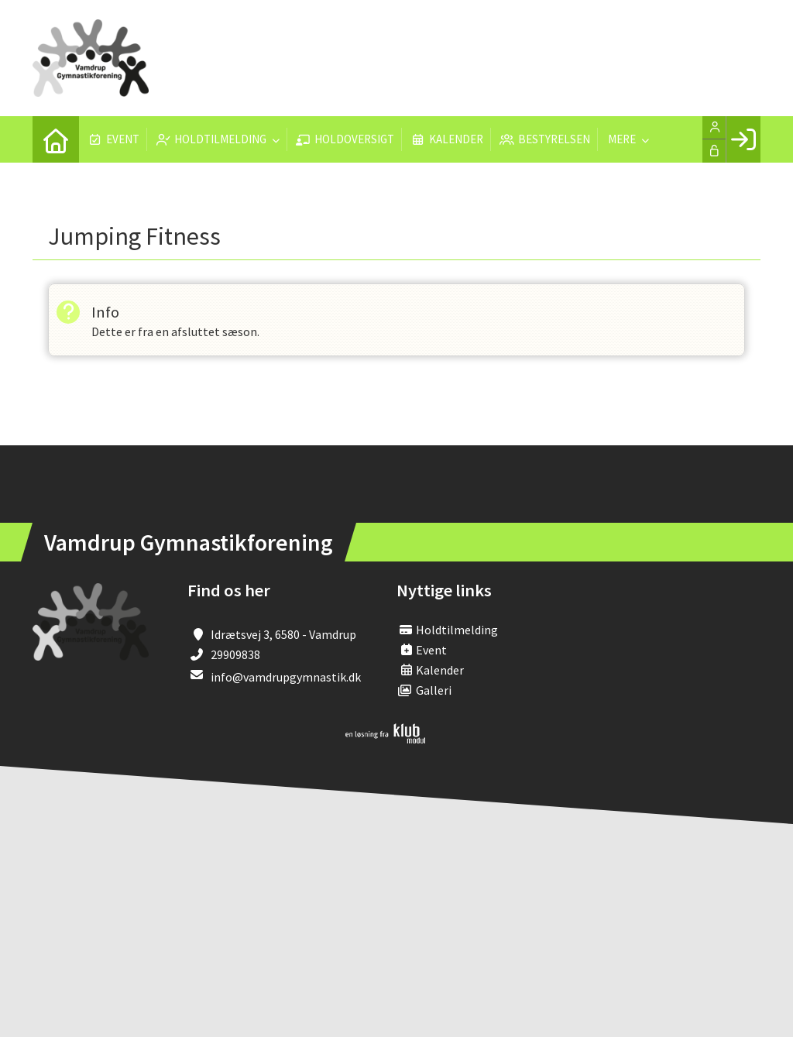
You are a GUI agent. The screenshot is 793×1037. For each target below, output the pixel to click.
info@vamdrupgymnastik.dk (286, 677)
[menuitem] (56, 139)
